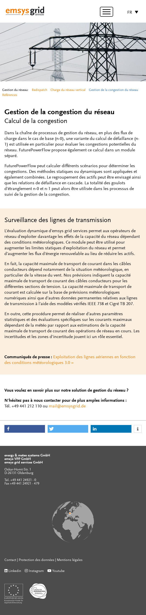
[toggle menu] (106, 12)
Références (9, 95)
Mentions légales (69, 560)
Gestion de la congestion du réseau (113, 90)
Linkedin (14, 571)
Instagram (36, 571)
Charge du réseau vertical (68, 90)
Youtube (58, 571)
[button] (24, 429)
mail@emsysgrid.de (67, 406)
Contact (10, 560)
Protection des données (36, 560)
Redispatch (39, 90)
